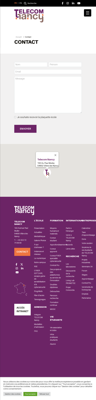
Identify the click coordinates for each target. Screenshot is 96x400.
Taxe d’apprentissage (88, 233)
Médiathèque (39, 236)
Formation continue (54, 303)
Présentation (39, 228)
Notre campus (40, 262)
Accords (69, 245)
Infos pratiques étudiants (54, 337)
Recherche (72, 256)
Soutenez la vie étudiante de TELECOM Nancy (87, 251)
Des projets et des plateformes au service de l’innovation (55, 274)
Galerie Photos (40, 240)
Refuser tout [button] (44, 394)
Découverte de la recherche (71, 273)
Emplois (85, 294)
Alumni (53, 344)
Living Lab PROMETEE (70, 281)
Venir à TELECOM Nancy (70, 238)
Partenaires (86, 298)
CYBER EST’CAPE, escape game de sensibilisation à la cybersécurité (39, 278)
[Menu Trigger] (87, 12)
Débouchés (55, 291)
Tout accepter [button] (30, 394)
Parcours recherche (54, 296)
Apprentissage (88, 279)
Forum (84, 271)
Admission (40, 307)
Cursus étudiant (53, 239)
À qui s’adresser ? (39, 245)
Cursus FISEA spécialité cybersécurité (55, 258)
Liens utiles (70, 249)
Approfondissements (58, 245)
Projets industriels (86, 261)
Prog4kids (38, 291)
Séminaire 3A (87, 267)
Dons (84, 239)
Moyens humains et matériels (54, 231)
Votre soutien (87, 243)
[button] (47, 174)
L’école (38, 220)
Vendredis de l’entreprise (87, 288)
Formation (56, 220)
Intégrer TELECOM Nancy (38, 317)
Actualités (38, 232)
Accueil (19, 37)
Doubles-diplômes (54, 285)
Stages (84, 275)
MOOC (53, 309)
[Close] (55, 155)
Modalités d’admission (39, 325)
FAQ (36, 331)
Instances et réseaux (39, 252)
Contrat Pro (54, 265)
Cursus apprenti (53, 250)
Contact (22, 251)
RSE (35, 266)
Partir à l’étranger (70, 229)
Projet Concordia (70, 288)
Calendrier (86, 228)
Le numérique (40, 258)
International (75, 220)
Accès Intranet (22, 309)
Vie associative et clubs (56, 328)
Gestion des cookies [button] (12, 394)
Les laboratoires (71, 265)
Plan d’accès (39, 295)
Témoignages (39, 299)
